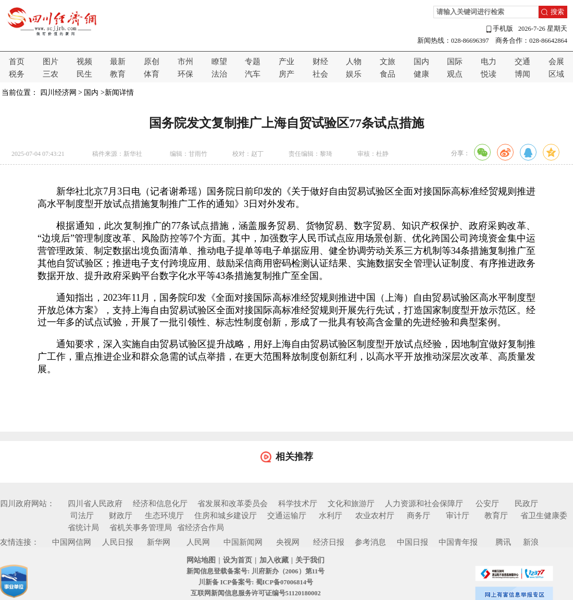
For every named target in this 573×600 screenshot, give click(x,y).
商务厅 (418, 515)
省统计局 (83, 527)
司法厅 (82, 515)
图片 (50, 61)
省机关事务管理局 (140, 527)
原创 (151, 61)
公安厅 (487, 503)
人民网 (198, 542)
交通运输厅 (286, 515)
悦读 (488, 74)
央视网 (288, 542)
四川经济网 (58, 92)
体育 (151, 74)
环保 (185, 74)
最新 (118, 61)
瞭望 (219, 61)
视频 (84, 61)
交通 (522, 61)
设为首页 (237, 560)
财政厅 (120, 515)
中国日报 (412, 542)
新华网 (158, 542)
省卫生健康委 (543, 515)
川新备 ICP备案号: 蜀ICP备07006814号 (255, 582)
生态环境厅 (164, 515)
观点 (455, 74)
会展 (556, 61)
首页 (16, 61)
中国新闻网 (243, 542)
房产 (286, 74)
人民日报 (117, 542)
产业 (286, 61)
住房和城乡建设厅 (225, 515)
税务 (16, 74)
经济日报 (328, 542)
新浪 (531, 542)
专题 (252, 61)
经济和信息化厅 (160, 503)
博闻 (522, 74)
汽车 (252, 74)
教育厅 (496, 515)
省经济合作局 (200, 527)
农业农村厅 (374, 515)
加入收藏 (274, 560)
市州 (185, 61)
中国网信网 (71, 542)
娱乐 (354, 74)
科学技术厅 (297, 503)
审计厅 (457, 515)
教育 (118, 74)
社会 (320, 74)
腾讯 (503, 542)
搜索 (557, 12)
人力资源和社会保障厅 (424, 503)
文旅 (387, 61)
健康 (421, 74)
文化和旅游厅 (351, 503)
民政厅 (526, 503)
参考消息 (370, 542)
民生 (84, 74)
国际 (455, 61)
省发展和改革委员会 (232, 503)
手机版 (499, 29)
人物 (354, 61)
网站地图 (201, 560)
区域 (556, 74)
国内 (421, 61)
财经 (320, 61)
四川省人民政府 (95, 503)
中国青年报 (458, 542)
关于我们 (310, 560)
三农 (50, 74)
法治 (219, 74)
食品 (387, 74)
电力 (488, 61)
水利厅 (330, 515)
